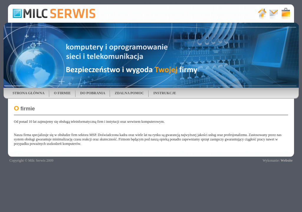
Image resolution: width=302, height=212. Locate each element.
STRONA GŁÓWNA (29, 93)
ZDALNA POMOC (129, 93)
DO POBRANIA (92, 93)
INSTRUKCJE (164, 93)
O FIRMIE (62, 93)
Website (286, 160)
